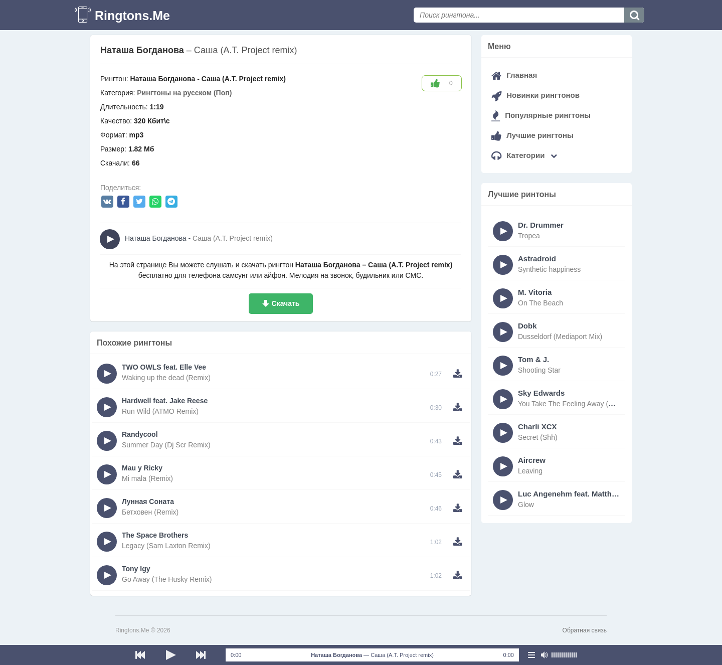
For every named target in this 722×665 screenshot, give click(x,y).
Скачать (286, 303)
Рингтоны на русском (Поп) (184, 93)
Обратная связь (585, 630)
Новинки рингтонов (535, 95)
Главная (514, 75)
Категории (524, 155)
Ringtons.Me (132, 16)
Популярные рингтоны (541, 115)
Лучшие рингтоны (532, 135)
